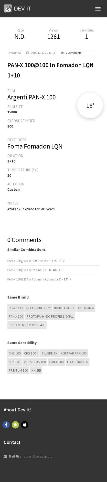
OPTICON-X (86, 308)
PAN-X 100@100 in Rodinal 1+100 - (32, 270)
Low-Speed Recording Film (29, 308)
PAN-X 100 (16, 316)
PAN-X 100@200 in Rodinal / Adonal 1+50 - (38, 279)
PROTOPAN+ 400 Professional (50, 316)
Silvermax (49, 353)
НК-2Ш (36, 370)
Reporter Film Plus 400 (27, 325)
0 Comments (73, 52)
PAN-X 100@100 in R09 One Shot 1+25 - (34, 261)
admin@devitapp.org (38, 456)
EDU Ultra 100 (77, 362)
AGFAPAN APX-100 (73, 353)
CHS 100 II (31, 353)
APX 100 (14, 362)
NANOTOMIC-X (64, 308)
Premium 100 (18, 370)
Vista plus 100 (35, 362)
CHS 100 (15, 353)
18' (90, 105)
